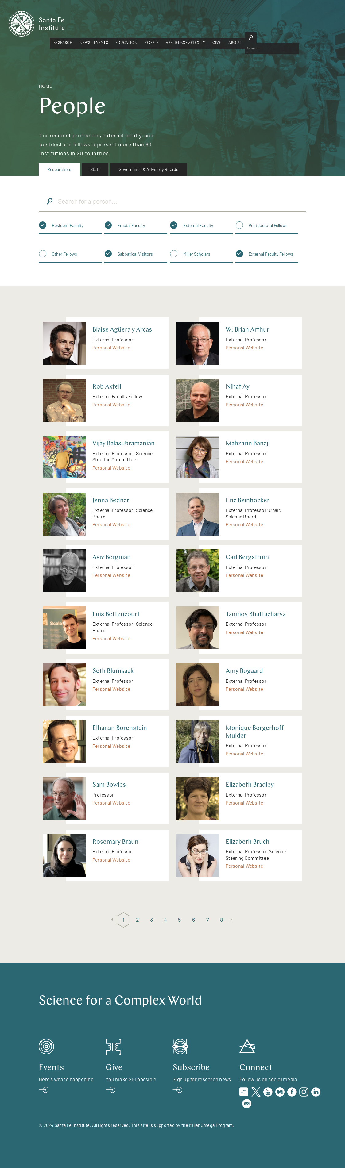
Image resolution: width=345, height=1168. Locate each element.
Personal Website (111, 347)
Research (112, 22)
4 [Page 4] (165, 919)
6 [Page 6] (193, 919)
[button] (112, 22)
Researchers (59, 169)
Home (45, 86)
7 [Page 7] (207, 919)
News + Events (143, 22)
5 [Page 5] (179, 919)
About (284, 22)
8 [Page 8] (221, 919)
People (201, 22)
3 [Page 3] (151, 919)
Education (176, 22)
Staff (95, 169)
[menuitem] (59, 169)
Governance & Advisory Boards (149, 169)
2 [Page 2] (137, 919)
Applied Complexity (235, 22)
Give (266, 22)
